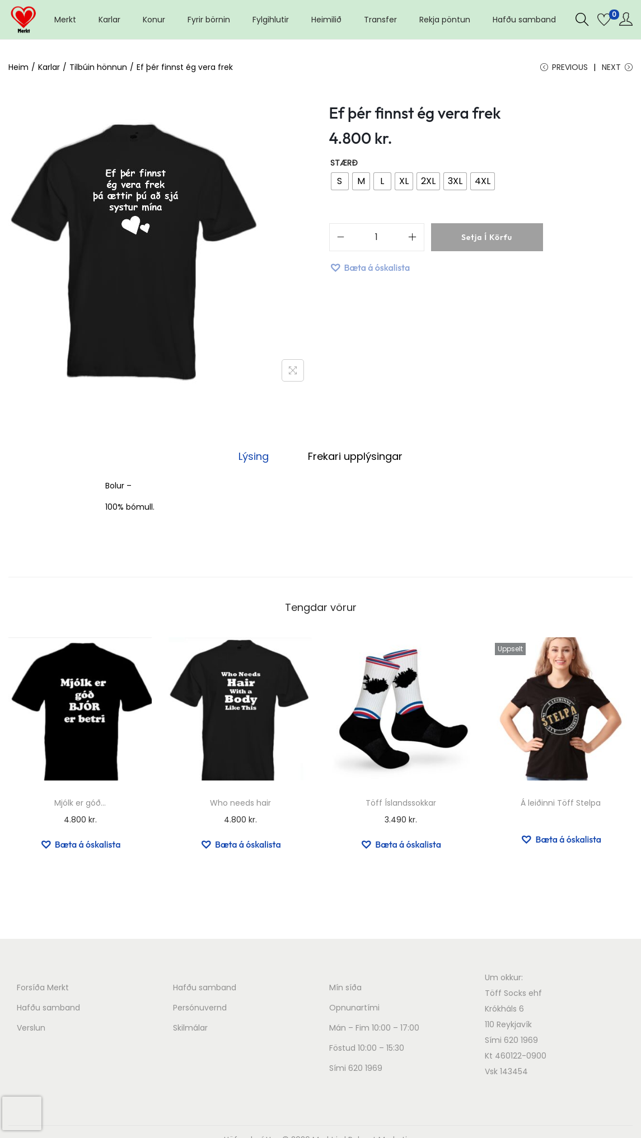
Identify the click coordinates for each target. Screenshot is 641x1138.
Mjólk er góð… (80, 804)
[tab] (255, 457)
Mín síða (345, 988)
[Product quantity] (377, 239)
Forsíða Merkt (43, 988)
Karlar (49, 67)
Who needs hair (240, 804)
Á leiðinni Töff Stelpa (561, 804)
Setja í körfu (486, 239)
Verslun (31, 1028)
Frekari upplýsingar (353, 457)
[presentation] (21, 1113)
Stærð (344, 164)
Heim (18, 67)
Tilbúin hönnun (98, 67)
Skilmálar (190, 1028)
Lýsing (255, 457)
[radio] (339, 183)
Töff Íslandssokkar (401, 804)
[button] (369, 269)
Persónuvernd (200, 1008)
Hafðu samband (48, 1008)
